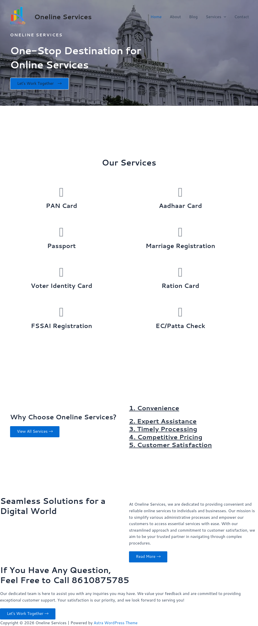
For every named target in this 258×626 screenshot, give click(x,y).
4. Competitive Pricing (167, 437)
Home (156, 16)
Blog (193, 16)
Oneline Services (63, 16)
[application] (223, 17)
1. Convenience (155, 408)
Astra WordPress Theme (116, 622)
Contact (241, 16)
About (175, 16)
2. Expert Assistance (164, 421)
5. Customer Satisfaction (172, 445)
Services (216, 17)
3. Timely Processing (164, 429)
